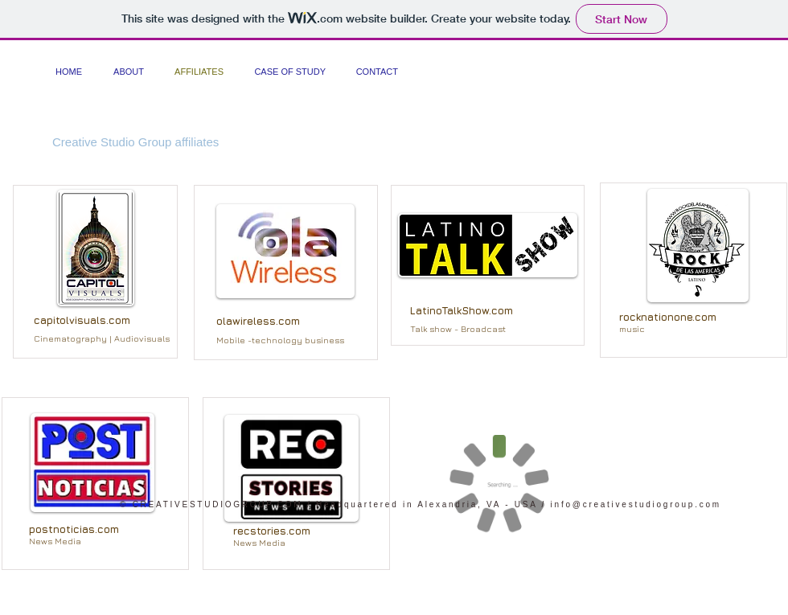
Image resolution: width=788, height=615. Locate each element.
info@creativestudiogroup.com (636, 504)
